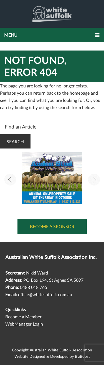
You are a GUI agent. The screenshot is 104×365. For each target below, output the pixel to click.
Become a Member (24, 316)
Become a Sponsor (52, 226)
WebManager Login (24, 323)
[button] (52, 35)
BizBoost (82, 356)
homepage (80, 92)
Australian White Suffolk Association (52, 14)
